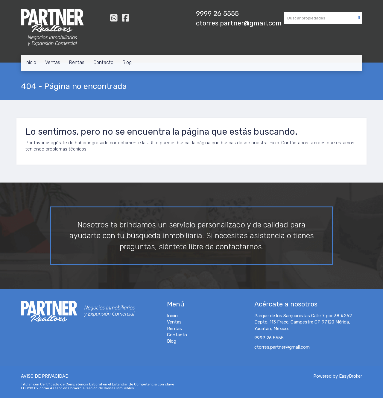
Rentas (76, 62)
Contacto (103, 62)
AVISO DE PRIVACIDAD (45, 376)
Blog (127, 62)
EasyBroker (350, 376)
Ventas (52, 62)
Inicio (30, 62)
